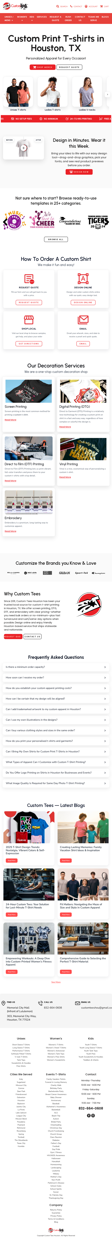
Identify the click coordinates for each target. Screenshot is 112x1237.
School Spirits (56, 1189)
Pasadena (21, 1122)
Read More (10, 419)
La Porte (21, 1109)
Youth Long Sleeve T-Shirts (91, 1047)
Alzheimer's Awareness (56, 1106)
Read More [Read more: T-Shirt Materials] (66, 972)
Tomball (21, 1137)
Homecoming (55, 1164)
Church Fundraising (56, 1131)
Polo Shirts (21, 1066)
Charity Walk (56, 1085)
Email (83, 344)
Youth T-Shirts (91, 1044)
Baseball (55, 1103)
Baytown (21, 1103)
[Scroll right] (107, 94)
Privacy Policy (56, 1216)
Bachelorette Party (56, 1091)
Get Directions (29, 344)
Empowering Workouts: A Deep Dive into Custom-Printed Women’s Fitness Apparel (29, 962)
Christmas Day (56, 1128)
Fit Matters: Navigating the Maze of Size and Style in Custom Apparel (81, 906)
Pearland (21, 1125)
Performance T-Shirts (21, 1051)
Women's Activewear (56, 1051)
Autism (56, 1119)
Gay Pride (56, 1149)
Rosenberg (21, 1131)
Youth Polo (90, 1054)
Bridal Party (56, 1122)
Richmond (21, 1128)
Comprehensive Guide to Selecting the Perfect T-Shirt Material (83, 960)
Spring (21, 1134)
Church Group (56, 1134)
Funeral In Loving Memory (56, 1082)
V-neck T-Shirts (21, 1057)
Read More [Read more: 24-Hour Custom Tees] (11, 915)
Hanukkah (56, 1161)
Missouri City (21, 1085)
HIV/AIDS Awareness (56, 1155)
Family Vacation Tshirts (56, 1079)
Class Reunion (56, 1137)
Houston (21, 1100)
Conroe (21, 1088)
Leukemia (56, 1170)
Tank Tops (21, 1060)
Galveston (21, 1097)
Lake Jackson (21, 1112)
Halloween (56, 1158)
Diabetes (56, 1140)
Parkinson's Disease (56, 1183)
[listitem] (18, 94)
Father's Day (56, 1143)
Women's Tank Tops (56, 1054)
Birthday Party (56, 1088)
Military (56, 1174)
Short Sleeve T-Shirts (21, 1044)
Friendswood (21, 1094)
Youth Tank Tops (91, 1051)
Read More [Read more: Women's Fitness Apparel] (11, 972)
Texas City (21, 1143)
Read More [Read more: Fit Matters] (66, 915)
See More (56, 982)
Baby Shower (56, 1097)
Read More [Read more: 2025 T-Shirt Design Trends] (11, 861)
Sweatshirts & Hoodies (21, 1063)
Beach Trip (56, 1116)
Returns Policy (56, 1210)
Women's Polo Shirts (56, 1057)
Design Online (83, 302)
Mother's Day (55, 1177)
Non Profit (56, 1180)
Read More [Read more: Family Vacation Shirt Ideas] (66, 861)
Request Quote (29, 302)
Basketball (56, 1109)
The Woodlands (21, 1140)
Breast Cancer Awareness (56, 1094)
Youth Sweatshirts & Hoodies (91, 1057)
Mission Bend (21, 1119)
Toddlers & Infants (91, 1060)
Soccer (56, 1192)
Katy (21, 1079)
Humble (21, 1146)
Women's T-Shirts (55, 1044)
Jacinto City (21, 1106)
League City (21, 1116)
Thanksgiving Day (56, 1198)
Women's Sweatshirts (56, 1060)
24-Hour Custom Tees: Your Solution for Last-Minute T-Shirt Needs (27, 906)
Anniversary (56, 1100)
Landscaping (56, 1167)
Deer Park (21, 1091)
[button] (9, 18)
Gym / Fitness (56, 1152)
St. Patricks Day (56, 1195)
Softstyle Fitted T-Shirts (21, 1054)
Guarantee (56, 1213)
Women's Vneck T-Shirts (56, 1047)
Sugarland (21, 1082)
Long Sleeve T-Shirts (21, 1047)
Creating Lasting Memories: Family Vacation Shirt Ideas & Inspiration (81, 848)
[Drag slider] (24, 148)
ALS (56, 1112)
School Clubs (55, 1186)
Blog (56, 1222)
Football (56, 1146)
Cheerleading (56, 1125)
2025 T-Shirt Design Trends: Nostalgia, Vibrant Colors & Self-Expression (25, 850)
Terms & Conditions (56, 1219)
